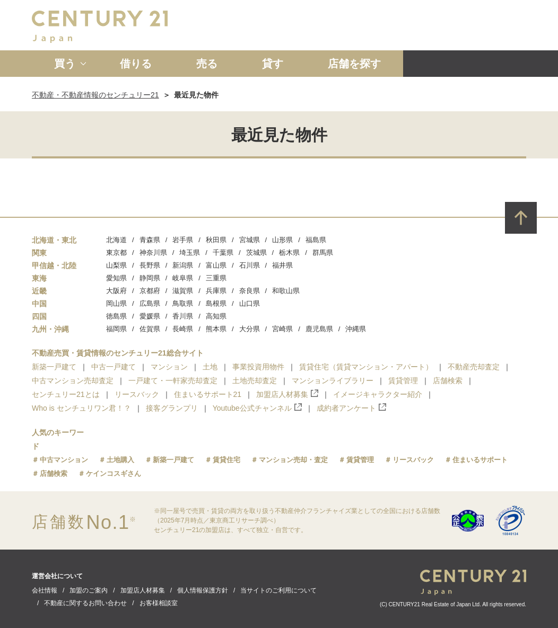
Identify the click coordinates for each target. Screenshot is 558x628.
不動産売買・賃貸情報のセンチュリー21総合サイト (118, 353)
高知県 (216, 316)
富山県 (216, 265)
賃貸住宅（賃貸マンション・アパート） (366, 366)
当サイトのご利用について (278, 590)
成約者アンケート (351, 407)
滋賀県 (182, 291)
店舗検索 (448, 380)
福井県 (282, 265)
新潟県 (182, 265)
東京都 (116, 252)
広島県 (150, 303)
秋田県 (216, 240)
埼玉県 (189, 252)
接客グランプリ (172, 408)
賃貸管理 (403, 380)
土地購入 (120, 460)
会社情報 (44, 590)
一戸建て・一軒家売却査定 (172, 380)
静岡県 (150, 278)
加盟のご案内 (88, 590)
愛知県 (116, 278)
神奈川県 (153, 252)
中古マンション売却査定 (73, 380)
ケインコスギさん (113, 473)
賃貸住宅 (226, 460)
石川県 (249, 265)
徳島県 (116, 316)
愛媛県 (150, 316)
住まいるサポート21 (208, 394)
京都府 (150, 291)
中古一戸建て (113, 366)
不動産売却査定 (474, 366)
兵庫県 (216, 291)
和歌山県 (286, 291)
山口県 (249, 303)
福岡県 (116, 329)
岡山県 (116, 303)
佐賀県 (150, 329)
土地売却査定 (254, 380)
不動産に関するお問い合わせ (85, 603)
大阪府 (116, 291)
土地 (210, 366)
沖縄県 (355, 329)
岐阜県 (182, 278)
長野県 (150, 265)
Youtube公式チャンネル (257, 407)
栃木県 (289, 252)
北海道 (116, 240)
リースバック (137, 394)
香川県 (182, 316)
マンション (169, 366)
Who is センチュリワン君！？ (81, 408)
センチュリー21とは (66, 394)
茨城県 (256, 252)
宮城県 (249, 240)
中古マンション (64, 460)
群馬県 (322, 252)
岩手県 (182, 240)
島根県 (216, 303)
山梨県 (116, 265)
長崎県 (182, 329)
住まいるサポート (480, 460)
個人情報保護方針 (202, 590)
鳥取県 (182, 303)
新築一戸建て (54, 366)
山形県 (282, 240)
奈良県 (249, 291)
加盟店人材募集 (287, 394)
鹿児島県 (319, 329)
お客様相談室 (159, 603)
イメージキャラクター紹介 (377, 394)
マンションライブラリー (332, 380)
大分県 (249, 329)
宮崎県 (282, 329)
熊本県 (216, 329)
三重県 (216, 278)
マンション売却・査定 (293, 460)
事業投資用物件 (258, 366)
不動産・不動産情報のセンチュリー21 (95, 95)
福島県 (316, 240)
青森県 (150, 240)
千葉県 (223, 252)
